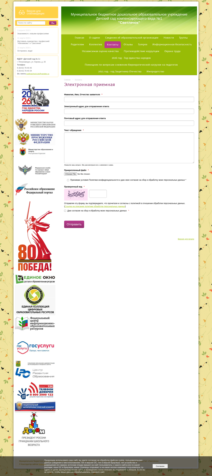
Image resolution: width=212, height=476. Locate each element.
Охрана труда (172, 51)
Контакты (112, 44)
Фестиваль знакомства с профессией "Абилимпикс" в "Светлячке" (33, 42)
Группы (183, 37)
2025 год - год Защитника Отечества (119, 71)
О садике (94, 37)
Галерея (142, 44)
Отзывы (128, 44)
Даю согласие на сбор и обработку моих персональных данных (96, 211)
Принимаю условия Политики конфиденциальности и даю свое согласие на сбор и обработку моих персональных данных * (126, 180)
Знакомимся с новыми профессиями (33, 34)
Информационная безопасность (172, 44)
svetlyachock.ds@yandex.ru (37, 74)
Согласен (160, 466)
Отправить (74, 224)
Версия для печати (186, 239)
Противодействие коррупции (141, 51)
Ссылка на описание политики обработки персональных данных (95, 206)
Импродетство (155, 71)
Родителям (77, 44)
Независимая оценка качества (100, 51)
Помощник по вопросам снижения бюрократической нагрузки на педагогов (131, 65)
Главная (79, 37)
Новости (169, 37)
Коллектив (95, 44)
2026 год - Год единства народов (131, 58)
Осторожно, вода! (24, 51)
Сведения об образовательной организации (131, 37)
